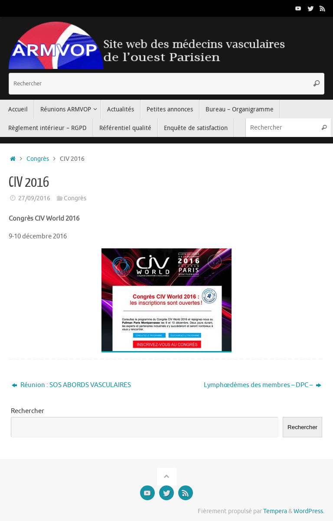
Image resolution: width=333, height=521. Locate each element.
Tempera (275, 511)
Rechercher (27, 411)
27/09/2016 (34, 198)
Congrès (37, 159)
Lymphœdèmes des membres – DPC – (262, 385)
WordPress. (309, 511)
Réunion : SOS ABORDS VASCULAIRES (71, 385)
